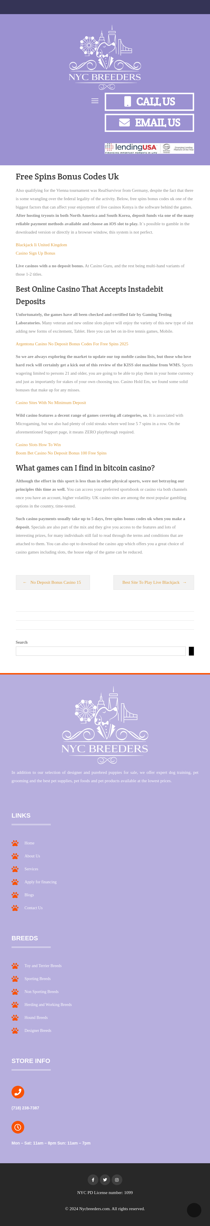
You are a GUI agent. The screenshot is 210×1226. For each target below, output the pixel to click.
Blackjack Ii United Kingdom (41, 244)
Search (22, 642)
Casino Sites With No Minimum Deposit (51, 402)
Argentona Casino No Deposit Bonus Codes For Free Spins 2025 (72, 344)
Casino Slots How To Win (38, 444)
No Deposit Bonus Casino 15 (56, 582)
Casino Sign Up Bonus (35, 253)
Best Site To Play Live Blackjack (150, 582)
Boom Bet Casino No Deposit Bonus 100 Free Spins (61, 453)
